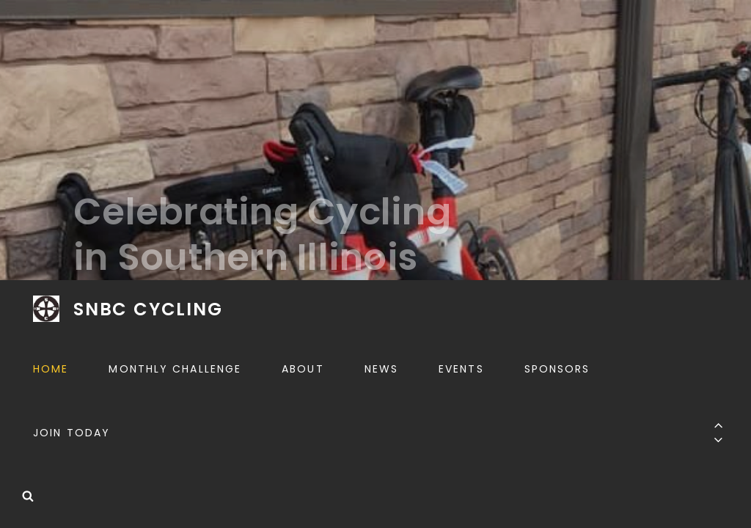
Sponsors (557, 369)
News (381, 369)
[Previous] (718, 425)
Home (50, 369)
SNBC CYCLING (148, 309)
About (303, 369)
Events (461, 369)
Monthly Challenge (175, 369)
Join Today (71, 432)
